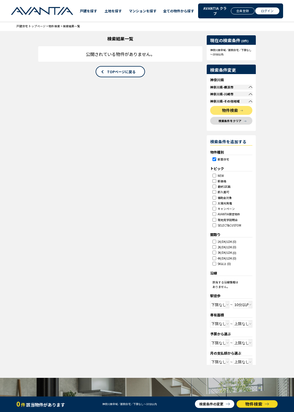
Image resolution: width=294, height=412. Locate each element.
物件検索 (54, 26)
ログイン (267, 11)
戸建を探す (88, 10)
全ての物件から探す (177, 10)
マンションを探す (141, 10)
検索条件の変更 (211, 403)
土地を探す (112, 10)
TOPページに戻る (121, 71)
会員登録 (242, 11)
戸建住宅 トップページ (31, 26)
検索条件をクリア (229, 134)
